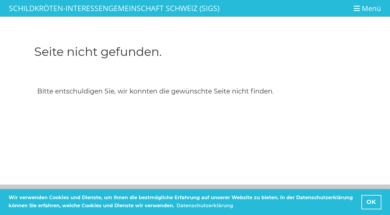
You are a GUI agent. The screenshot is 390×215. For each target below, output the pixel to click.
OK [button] (371, 201)
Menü (367, 8)
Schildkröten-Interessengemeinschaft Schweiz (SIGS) (114, 8)
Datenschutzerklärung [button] (205, 205)
